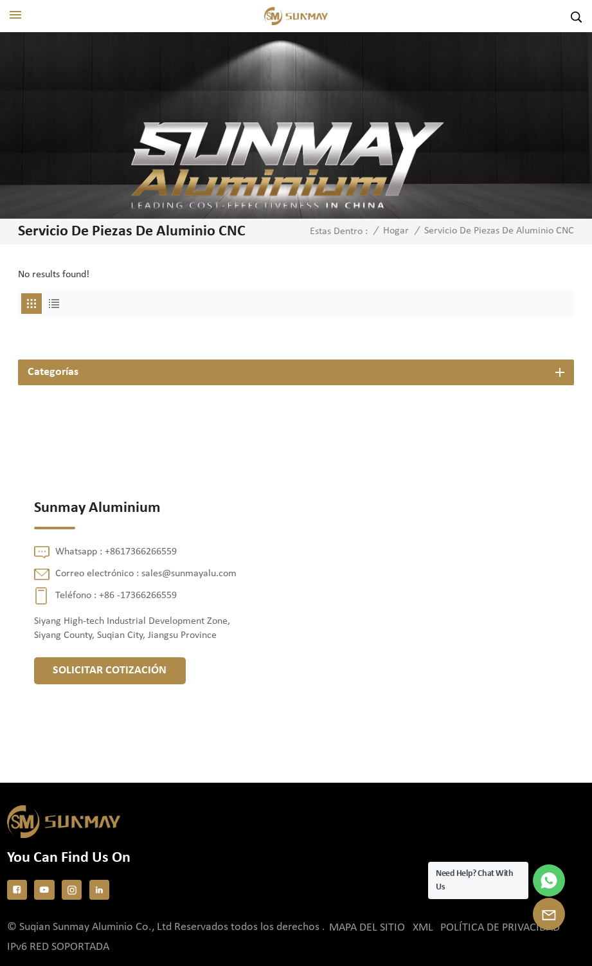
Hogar (396, 231)
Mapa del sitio (367, 928)
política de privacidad (500, 928)
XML (423, 928)
